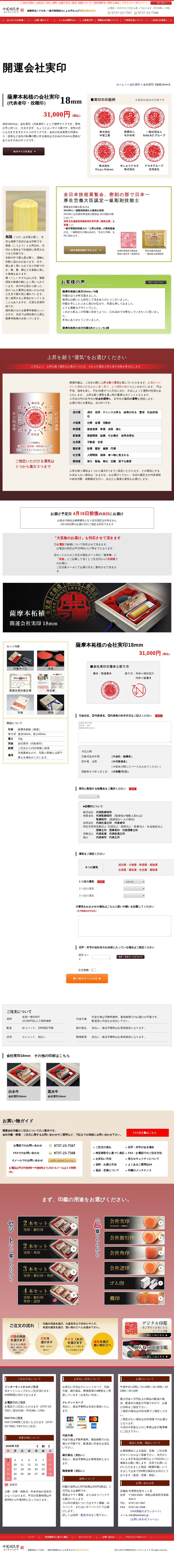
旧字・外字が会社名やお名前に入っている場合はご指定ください (117, 947)
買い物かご (162, 3)
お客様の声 (88, 20)
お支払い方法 (43, 3)
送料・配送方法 (82, 1515)
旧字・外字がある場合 (140, 1147)
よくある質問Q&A (67, 20)
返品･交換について (82, 3)
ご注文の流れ (27, 3)
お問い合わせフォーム (62, 1160)
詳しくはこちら (156, 282)
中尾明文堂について (133, 20)
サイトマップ (85, 1537)
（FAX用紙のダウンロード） (145, 1511)
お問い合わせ (108, 1537)
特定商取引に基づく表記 (108, 1153)
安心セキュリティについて (142, 1158)
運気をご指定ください (92, 853)
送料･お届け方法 (61, 3)
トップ (31, 1537)
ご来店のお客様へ (159, 20)
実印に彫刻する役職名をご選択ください (108, 788)
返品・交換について (106, 1170)
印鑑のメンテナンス (138, 1170)
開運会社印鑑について (108, 20)
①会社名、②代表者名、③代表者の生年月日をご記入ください (121, 715)
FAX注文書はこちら (145, 1132)
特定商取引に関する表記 (106, 3)
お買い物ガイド (42, 20)
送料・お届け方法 (105, 1164)
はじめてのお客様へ (16, 20)
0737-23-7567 (64, 1146)
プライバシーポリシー (133, 3)
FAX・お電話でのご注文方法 (144, 1153)
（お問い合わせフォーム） (144, 1519)
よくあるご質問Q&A (139, 1164)
